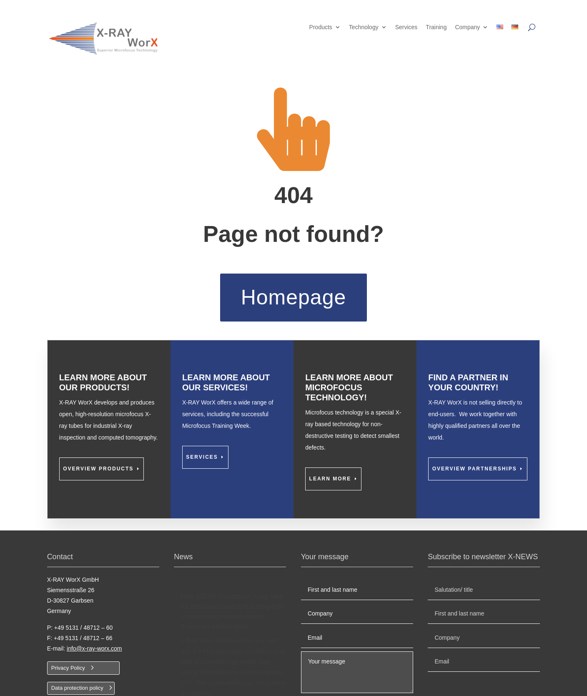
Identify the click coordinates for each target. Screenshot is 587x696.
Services (406, 27)
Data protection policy (77, 688)
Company (467, 27)
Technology (364, 27)
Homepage (293, 297)
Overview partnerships (474, 469)
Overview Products (98, 469)
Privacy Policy (68, 668)
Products (320, 27)
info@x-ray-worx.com (94, 648)
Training (436, 27)
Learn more (330, 479)
